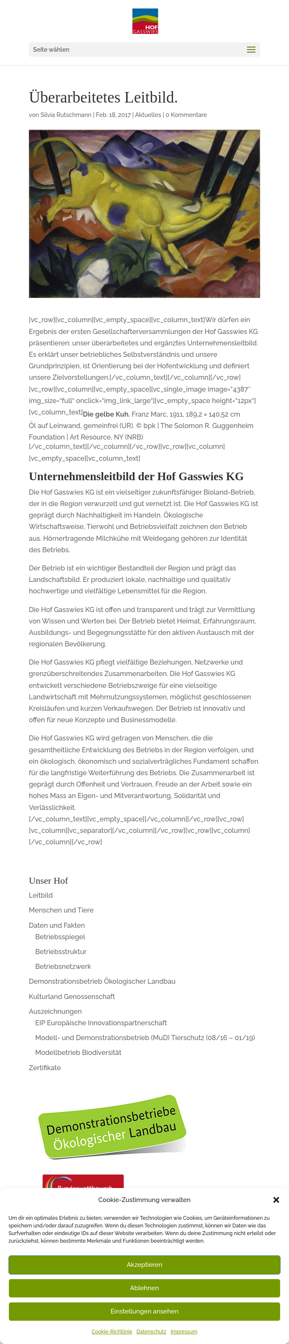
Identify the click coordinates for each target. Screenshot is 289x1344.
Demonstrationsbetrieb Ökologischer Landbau (102, 981)
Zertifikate (45, 1068)
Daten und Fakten (57, 925)
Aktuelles (148, 114)
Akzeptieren (144, 1265)
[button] (276, 1200)
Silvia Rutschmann (66, 114)
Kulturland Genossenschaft (72, 997)
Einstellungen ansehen (145, 1311)
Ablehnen (144, 1288)
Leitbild (41, 895)
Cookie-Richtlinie (112, 1332)
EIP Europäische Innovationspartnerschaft (101, 1023)
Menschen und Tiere (61, 910)
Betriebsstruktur (61, 952)
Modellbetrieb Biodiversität (78, 1053)
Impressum (184, 1332)
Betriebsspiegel (60, 937)
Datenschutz (151, 1332)
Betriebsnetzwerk (63, 967)
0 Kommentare (186, 114)
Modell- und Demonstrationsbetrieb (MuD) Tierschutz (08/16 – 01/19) (145, 1038)
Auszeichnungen (55, 1011)
